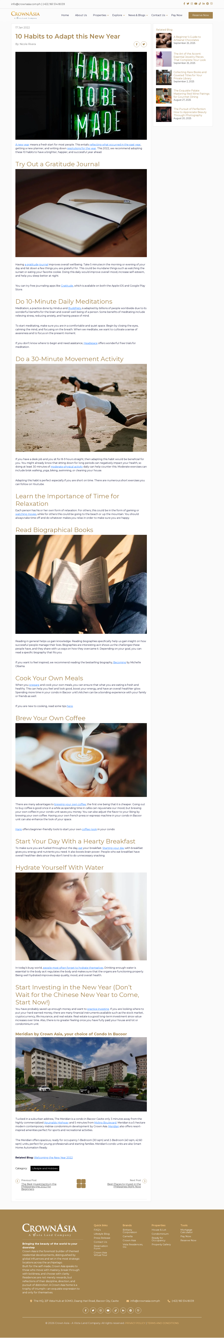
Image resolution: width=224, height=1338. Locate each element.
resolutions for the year (81, 148)
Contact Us (158, 16)
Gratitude (67, 285)
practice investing (98, 1009)
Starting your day (113, 848)
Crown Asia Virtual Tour (101, 1254)
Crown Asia (129, 1240)
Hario (18, 829)
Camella (128, 1236)
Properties (99, 16)
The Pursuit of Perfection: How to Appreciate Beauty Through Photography (190, 112)
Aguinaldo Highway (56, 1122)
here (70, 706)
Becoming (119, 662)
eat (80, 848)
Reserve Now (200, 16)
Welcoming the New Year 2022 (53, 1157)
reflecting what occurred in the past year (115, 144)
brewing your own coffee (70, 804)
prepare (34, 685)
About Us (81, 16)
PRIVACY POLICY (134, 1323)
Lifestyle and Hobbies (45, 1168)
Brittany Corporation (130, 1231)
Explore (117, 16)
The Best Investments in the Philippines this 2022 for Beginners (38, 1187)
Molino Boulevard (105, 1122)
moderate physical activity (67, 466)
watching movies (25, 514)
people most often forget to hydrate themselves (73, 967)
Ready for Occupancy (159, 1239)
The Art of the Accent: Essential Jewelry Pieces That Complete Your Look (190, 57)
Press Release (102, 1238)
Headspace (91, 343)
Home (65, 16)
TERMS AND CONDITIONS (163, 1323)
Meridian (113, 1126)
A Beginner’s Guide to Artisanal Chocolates (187, 38)
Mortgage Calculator (187, 1231)
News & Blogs (136, 16)
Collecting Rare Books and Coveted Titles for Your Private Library (190, 75)
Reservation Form (101, 1247)
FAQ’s (97, 1230)
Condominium (160, 1234)
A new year (22, 144)
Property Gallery (162, 1244)
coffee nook (89, 829)
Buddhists (74, 308)
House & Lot (159, 1230)
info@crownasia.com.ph (26, 4)
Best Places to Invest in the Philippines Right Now (124, 1185)
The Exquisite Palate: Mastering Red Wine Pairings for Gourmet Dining (191, 93)
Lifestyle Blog (102, 1234)
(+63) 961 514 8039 (54, 4)
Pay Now (176, 16)
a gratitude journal (36, 264)
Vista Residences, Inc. (133, 1245)
